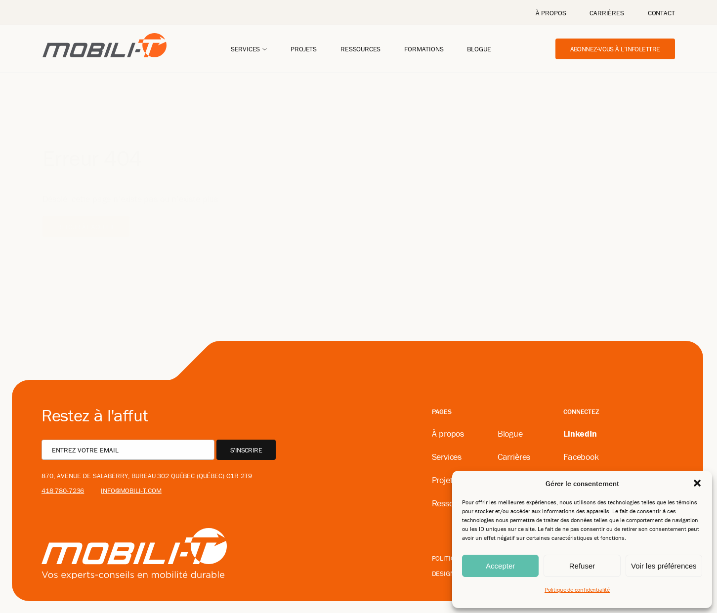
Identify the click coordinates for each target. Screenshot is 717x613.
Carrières (607, 12)
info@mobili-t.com (131, 490)
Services (245, 48)
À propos (551, 12)
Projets (304, 48)
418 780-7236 (63, 490)
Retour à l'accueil (86, 211)
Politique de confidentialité (577, 589)
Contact (661, 12)
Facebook (581, 456)
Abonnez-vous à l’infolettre (615, 48)
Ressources (360, 48)
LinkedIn (580, 433)
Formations (423, 48)
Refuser (582, 566)
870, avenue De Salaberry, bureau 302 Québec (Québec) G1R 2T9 (147, 475)
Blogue (479, 48)
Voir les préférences (664, 566)
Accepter (500, 566)
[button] (697, 483)
